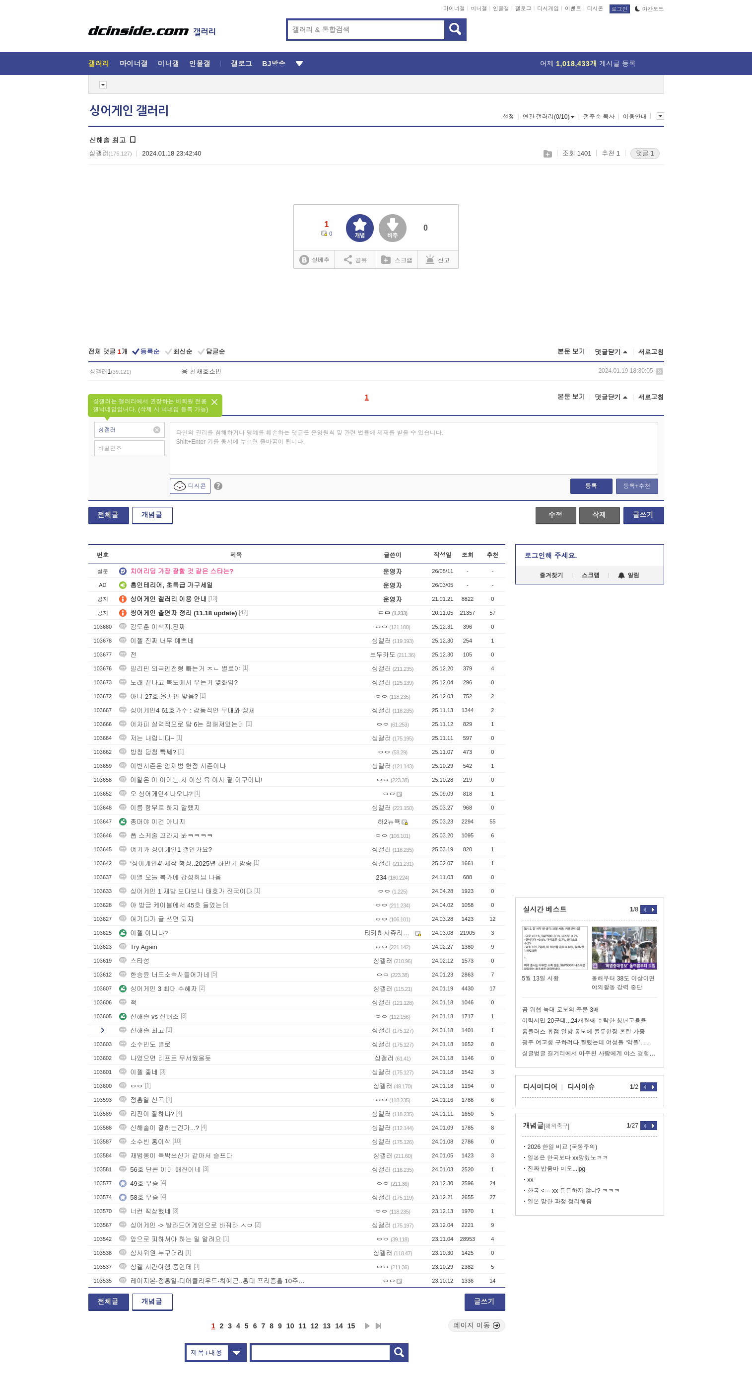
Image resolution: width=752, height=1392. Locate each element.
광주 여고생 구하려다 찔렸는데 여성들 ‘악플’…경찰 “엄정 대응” (589, 1042)
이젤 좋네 (138, 1072)
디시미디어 (540, 1087)
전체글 (108, 515)
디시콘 (595, 8)
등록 (591, 486)
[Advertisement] (376, 309)
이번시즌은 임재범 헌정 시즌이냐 (172, 766)
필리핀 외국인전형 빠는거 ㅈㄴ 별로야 (179, 668)
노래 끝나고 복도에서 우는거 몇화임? (178, 682)
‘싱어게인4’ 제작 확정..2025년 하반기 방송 (185, 863)
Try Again (138, 947)
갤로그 (523, 8)
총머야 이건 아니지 (152, 821)
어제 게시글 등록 (588, 64)
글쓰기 (643, 515)
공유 (355, 259)
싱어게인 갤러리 (129, 111)
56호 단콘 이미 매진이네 (160, 1169)
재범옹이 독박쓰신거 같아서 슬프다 (175, 1155)
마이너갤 (454, 8)
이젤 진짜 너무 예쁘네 (156, 641)
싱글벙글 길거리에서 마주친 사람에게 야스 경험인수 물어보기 (589, 1053)
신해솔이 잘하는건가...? (159, 1128)
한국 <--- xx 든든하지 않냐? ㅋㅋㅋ (574, 1190)
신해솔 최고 (141, 1030)
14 (339, 1326)
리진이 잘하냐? (146, 1114)
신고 (438, 259)
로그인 (620, 9)
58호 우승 (138, 1197)
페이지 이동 (477, 1325)
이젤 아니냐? (143, 933)
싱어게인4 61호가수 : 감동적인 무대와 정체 (187, 710)
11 (302, 1326)
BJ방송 (273, 64)
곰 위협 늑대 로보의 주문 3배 (560, 1009)
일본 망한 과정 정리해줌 (560, 1201)
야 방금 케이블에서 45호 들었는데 (173, 905)
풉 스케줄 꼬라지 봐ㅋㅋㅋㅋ (166, 835)
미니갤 (479, 8)
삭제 (659, 371)
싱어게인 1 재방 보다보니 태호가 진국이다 (185, 891)
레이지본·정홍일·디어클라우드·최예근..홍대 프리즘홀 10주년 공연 (215, 1281)
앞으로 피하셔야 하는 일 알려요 (170, 1239)
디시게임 (548, 8)
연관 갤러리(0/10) (549, 116)
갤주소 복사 (599, 116)
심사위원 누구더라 (151, 1253)
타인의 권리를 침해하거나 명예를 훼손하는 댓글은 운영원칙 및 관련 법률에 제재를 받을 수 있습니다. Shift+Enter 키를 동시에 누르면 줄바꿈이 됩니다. (310, 437)
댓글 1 (645, 153)
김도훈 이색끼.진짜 (152, 627)
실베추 (314, 260)
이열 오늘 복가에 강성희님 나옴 (170, 877)
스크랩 (547, 154)
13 (327, 1326)
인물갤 (501, 8)
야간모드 (649, 9)
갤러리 (99, 64)
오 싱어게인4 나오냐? (156, 794)
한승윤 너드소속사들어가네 (164, 975)
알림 (628, 575)
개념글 (151, 515)
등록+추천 (636, 486)
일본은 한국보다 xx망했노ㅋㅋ (568, 1157)
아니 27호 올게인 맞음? (158, 696)
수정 (555, 515)
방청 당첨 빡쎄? (147, 752)
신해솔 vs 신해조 (149, 1016)
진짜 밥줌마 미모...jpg (557, 1168)
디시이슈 (581, 1087)
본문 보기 (571, 351)
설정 (508, 116)
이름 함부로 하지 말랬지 (159, 808)
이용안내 (635, 116)
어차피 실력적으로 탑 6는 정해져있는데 (181, 724)
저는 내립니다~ (146, 738)
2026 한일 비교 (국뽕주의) (563, 1147)
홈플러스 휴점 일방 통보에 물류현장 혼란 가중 (583, 1031)
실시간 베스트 (545, 909)
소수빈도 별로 (145, 1044)
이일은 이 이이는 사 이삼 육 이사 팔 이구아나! (191, 780)
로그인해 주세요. (551, 556)
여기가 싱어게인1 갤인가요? (165, 849)
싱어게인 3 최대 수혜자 (158, 988)
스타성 (134, 961)
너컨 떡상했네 (145, 1211)
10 (290, 1326)
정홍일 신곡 (141, 1100)
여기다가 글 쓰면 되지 (156, 919)
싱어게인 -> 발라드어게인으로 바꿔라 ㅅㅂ (186, 1225)
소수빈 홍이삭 (145, 1142)
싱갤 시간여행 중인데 (155, 1267)
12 (315, 1326)
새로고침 (651, 352)
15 (351, 1326)
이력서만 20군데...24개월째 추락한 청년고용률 (584, 1020)
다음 (367, 1325)
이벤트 (573, 8)
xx (531, 1179)
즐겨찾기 (551, 575)
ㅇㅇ (131, 1086)
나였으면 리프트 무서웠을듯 (165, 1058)
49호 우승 (138, 1183)
